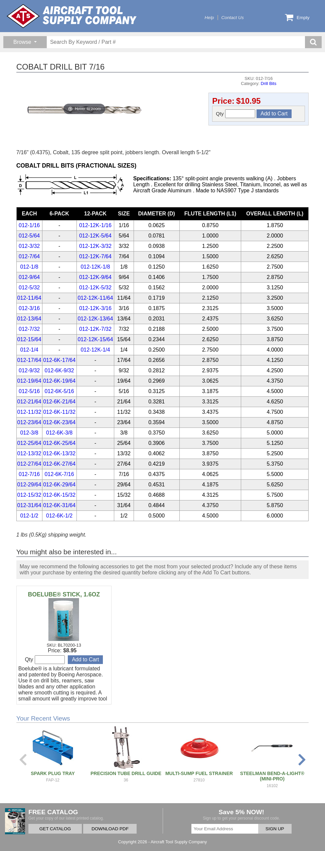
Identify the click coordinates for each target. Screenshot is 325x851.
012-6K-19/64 (59, 381)
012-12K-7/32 (95, 329)
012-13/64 (29, 318)
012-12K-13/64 (95, 318)
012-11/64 (29, 298)
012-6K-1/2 (59, 515)
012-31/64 (29, 505)
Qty (235, 113)
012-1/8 (29, 267)
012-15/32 (29, 495)
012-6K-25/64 (59, 443)
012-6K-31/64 (59, 505)
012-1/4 (29, 350)
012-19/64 (29, 381)
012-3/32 (29, 246)
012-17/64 (29, 360)
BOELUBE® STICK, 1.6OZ (64, 594)
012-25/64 (29, 443)
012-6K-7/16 (59, 474)
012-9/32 (29, 370)
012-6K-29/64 (59, 484)
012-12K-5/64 (95, 236)
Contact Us (232, 17)
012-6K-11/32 (59, 412)
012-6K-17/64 (59, 360)
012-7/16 (29, 474)
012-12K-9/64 (95, 277)
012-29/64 (29, 484)
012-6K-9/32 (59, 370)
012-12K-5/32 (95, 287)
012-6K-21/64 (59, 401)
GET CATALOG (55, 828)
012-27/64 (29, 464)
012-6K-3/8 (59, 433)
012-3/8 (29, 433)
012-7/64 (29, 256)
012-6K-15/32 (59, 495)
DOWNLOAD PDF (110, 828)
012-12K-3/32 (95, 246)
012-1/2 (29, 515)
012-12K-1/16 (95, 225)
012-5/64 (29, 236)
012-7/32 (29, 329)
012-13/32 (29, 453)
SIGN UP (275, 828)
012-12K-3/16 (95, 308)
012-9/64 (29, 277)
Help (209, 17)
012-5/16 (29, 391)
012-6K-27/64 (59, 464)
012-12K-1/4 (95, 350)
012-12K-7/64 (95, 256)
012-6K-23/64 (59, 422)
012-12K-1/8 (95, 267)
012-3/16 (29, 308)
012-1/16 (29, 225)
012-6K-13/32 (59, 453)
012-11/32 (29, 412)
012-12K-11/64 (95, 298)
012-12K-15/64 (95, 339)
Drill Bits (268, 83)
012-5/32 (29, 287)
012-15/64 (29, 339)
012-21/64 (29, 401)
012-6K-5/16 (59, 391)
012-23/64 (29, 422)
